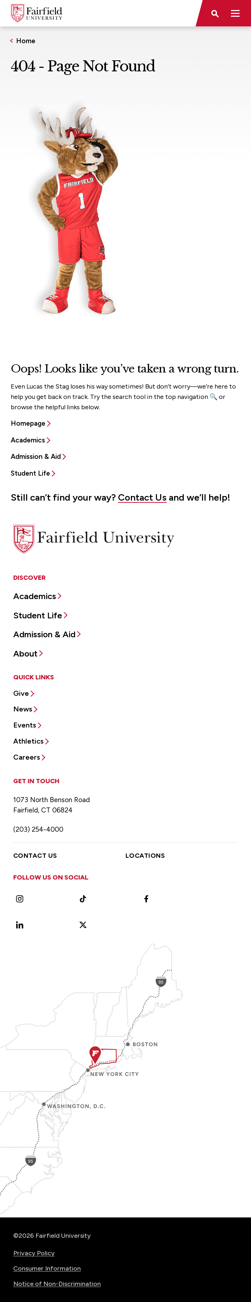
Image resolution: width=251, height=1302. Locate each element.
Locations (145, 856)
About (25, 653)
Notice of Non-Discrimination (57, 1284)
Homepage (28, 423)
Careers (26, 757)
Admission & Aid (36, 456)
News (22, 709)
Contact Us (142, 497)
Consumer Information (47, 1268)
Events (24, 725)
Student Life (30, 473)
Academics (28, 440)
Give (21, 693)
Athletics (28, 741)
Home (25, 41)
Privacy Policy (34, 1253)
